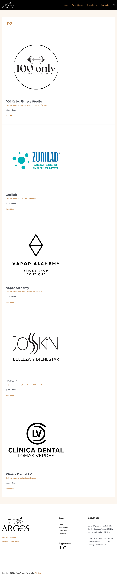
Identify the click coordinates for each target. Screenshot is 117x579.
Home (61, 524)
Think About (39, 573)
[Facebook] (60, 547)
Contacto (62, 534)
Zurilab (11, 195)
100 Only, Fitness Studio (25, 101)
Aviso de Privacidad (9, 537)
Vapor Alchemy (18, 288)
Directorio (63, 530)
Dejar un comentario (13, 105)
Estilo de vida (27, 105)
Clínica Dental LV (19, 474)
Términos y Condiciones (10, 541)
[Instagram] (64, 547)
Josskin (12, 381)
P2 (34, 105)
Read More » (11, 115)
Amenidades (63, 527)
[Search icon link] (114, 5)
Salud (38, 105)
